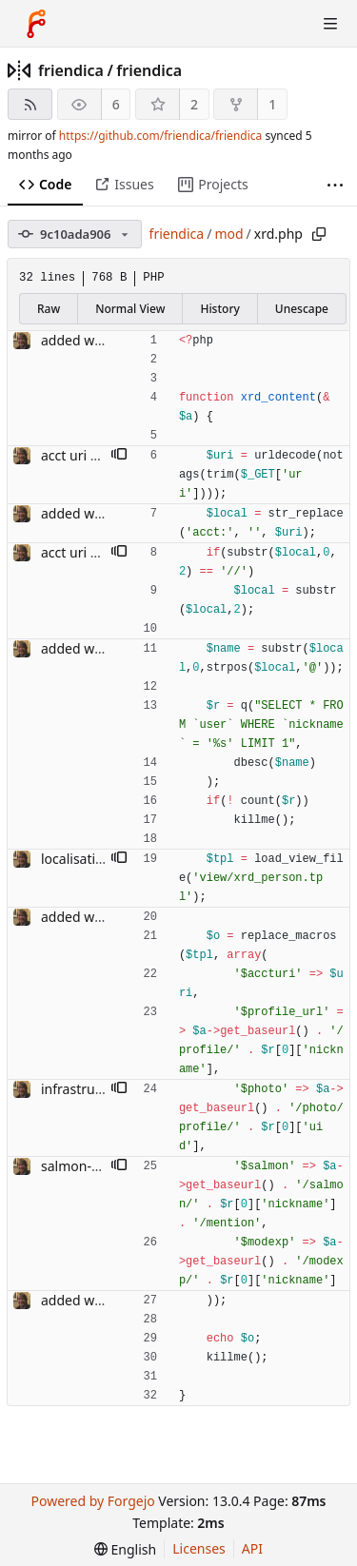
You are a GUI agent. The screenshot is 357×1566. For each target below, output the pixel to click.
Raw (48, 309)
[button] (119, 455)
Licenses (199, 1548)
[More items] (335, 185)
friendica (71, 70)
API (252, 1548)
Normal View (130, 309)
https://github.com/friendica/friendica (160, 135)
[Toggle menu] (330, 24)
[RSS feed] (30, 104)
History (219, 309)
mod (228, 234)
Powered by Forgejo (92, 1501)
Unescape (301, 309)
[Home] (36, 24)
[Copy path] (319, 234)
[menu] (125, 1549)
